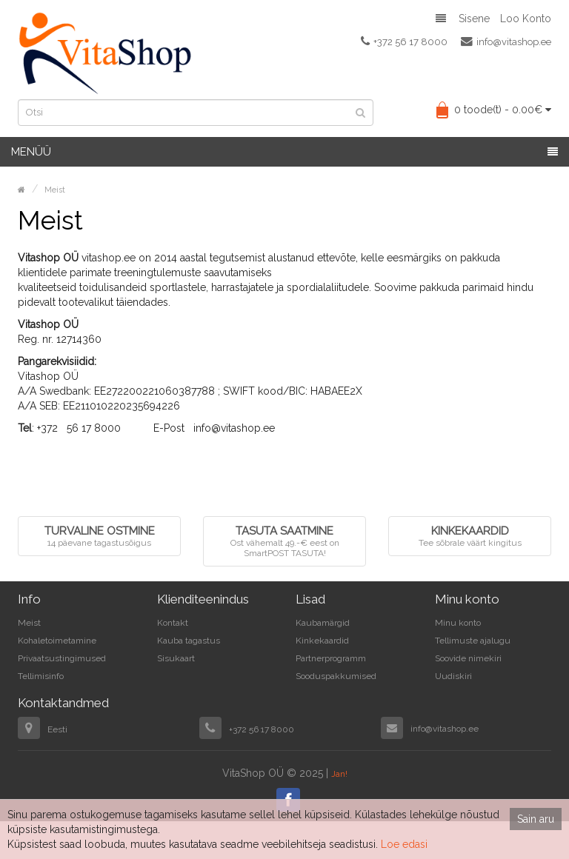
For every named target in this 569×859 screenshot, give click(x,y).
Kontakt (172, 623)
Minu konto (458, 623)
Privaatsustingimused (62, 658)
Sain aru (535, 819)
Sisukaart (176, 658)
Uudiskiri (453, 676)
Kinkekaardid (322, 640)
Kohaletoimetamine (57, 640)
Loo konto (525, 18)
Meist (54, 190)
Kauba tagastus (188, 640)
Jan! (339, 774)
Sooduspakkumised (336, 676)
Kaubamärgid (323, 623)
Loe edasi (404, 844)
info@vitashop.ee (506, 41)
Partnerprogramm (331, 658)
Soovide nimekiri (468, 658)
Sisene (474, 18)
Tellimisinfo (41, 676)
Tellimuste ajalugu (472, 640)
